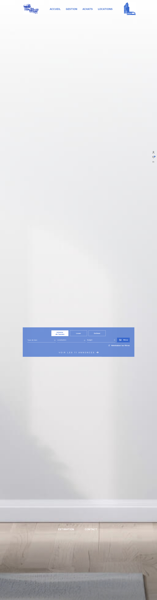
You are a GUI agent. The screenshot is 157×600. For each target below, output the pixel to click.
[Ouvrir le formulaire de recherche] (123, 340)
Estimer (97, 333)
